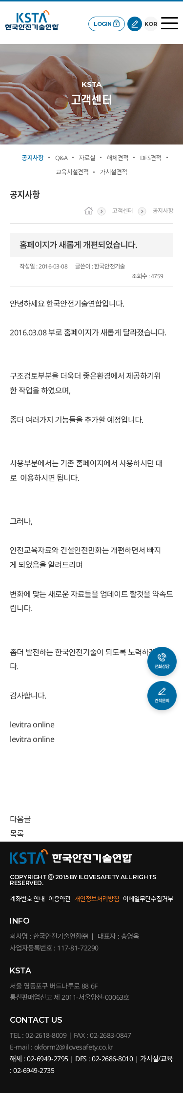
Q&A (61, 158)
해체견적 (118, 158)
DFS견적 (151, 158)
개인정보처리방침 (96, 898)
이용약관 (59, 898)
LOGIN (103, 24)
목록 (16, 833)
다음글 (20, 819)
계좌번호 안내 (27, 898)
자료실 (87, 158)
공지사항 (32, 158)
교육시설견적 (72, 172)
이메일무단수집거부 (148, 898)
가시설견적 (113, 172)
